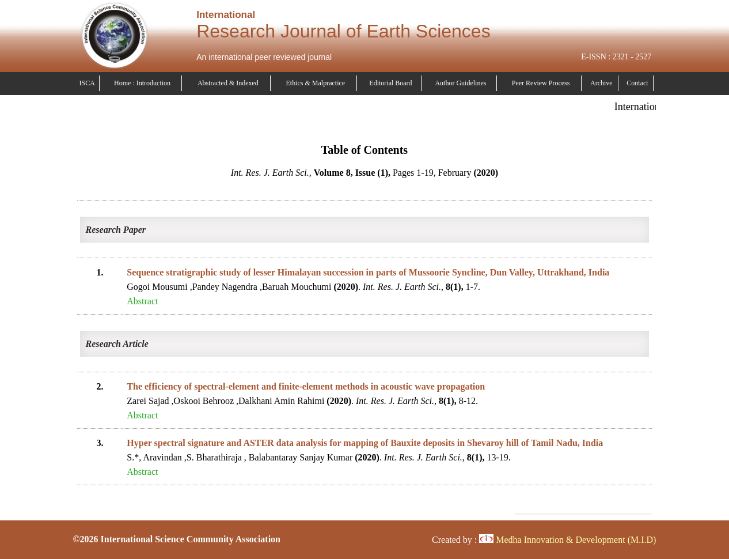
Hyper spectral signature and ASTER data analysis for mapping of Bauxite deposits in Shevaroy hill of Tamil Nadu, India (365, 443)
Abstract (142, 301)
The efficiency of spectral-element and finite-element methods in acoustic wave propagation (306, 386)
